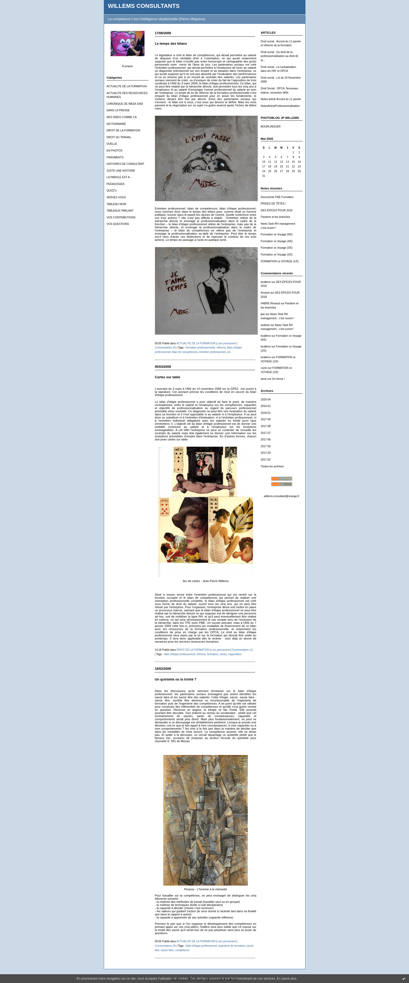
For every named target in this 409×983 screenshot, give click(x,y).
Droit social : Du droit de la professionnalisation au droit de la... (279, 56)
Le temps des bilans (171, 43)
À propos (127, 66)
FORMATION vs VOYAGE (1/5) (280, 261)
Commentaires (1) (242, 649)
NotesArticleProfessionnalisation (280, 105)
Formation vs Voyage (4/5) (277, 241)
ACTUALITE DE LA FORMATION (127, 86)
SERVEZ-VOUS (116, 197)
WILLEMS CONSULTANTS (144, 6)
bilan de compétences (184, 352)
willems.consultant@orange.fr (281, 496)
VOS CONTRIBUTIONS (121, 217)
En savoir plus (286, 978)
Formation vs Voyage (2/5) (277, 254)
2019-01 (266, 406)
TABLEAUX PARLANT (120, 210)
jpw (263, 314)
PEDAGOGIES (116, 184)
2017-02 (266, 459)
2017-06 (266, 439)
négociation (235, 654)
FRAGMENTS (115, 157)
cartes (223, 654)
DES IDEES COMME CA (122, 117)
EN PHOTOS (115, 150)
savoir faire (167, 950)
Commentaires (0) (165, 347)
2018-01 (266, 412)
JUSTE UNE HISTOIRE (121, 170)
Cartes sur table (167, 377)
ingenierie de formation (231, 945)
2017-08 (266, 426)
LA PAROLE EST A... (119, 177)
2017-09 (266, 419)
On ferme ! (278, 378)
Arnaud (265, 292)
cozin (264, 368)
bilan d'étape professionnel (179, 654)
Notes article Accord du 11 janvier (281, 99)
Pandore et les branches (275, 217)
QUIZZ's (112, 190)
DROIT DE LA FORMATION (123, 130)
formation (212, 654)
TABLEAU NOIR (116, 204)
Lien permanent (227, 343)
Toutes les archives (272, 466)
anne (264, 378)
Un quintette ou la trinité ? (176, 679)
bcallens (266, 282)
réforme (221, 347)
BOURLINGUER (271, 126)
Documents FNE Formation (277, 197)
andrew (265, 325)
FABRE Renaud (270, 303)
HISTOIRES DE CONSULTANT (126, 163)
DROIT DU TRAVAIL (119, 137)
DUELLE (112, 143)
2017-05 (266, 446)
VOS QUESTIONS (118, 224)
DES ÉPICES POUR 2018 (276, 210)
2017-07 (266, 433)
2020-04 (266, 399)
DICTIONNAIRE (116, 124)
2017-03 (266, 452)
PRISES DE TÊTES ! (273, 203)
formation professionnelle (200, 347)
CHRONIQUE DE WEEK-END (125, 103)
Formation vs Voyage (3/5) (277, 247)
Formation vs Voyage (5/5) (277, 234)
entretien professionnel (212, 352)
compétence (182, 950)
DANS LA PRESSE (118, 110)
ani (228, 352)
